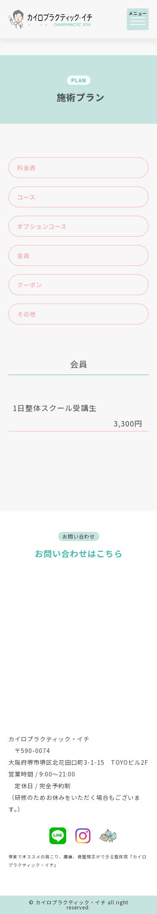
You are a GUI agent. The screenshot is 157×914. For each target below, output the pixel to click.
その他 (26, 314)
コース (26, 197)
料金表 (26, 167)
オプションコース (42, 226)
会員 (23, 255)
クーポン (29, 285)
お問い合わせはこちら (79, 553)
